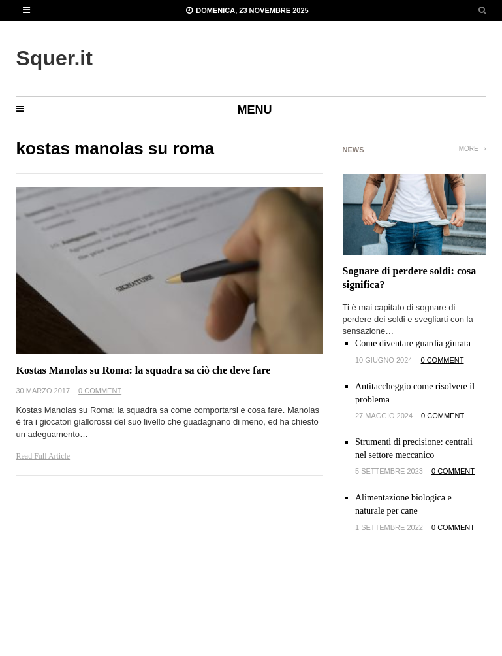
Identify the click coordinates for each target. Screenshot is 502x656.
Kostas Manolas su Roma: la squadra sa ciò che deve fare (143, 370)
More (472, 148)
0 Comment (99, 391)
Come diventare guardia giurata (413, 343)
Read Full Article (43, 456)
